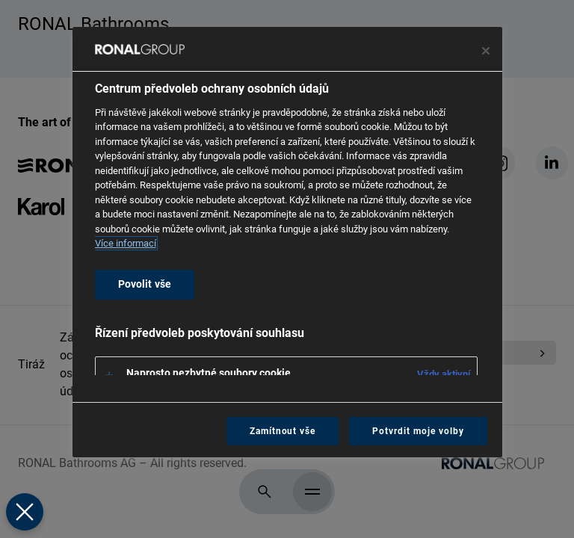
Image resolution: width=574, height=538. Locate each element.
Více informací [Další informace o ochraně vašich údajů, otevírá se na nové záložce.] (125, 243)
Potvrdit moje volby (417, 431)
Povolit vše (145, 284)
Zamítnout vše (282, 431)
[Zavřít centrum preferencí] (485, 50)
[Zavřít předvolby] (24, 512)
